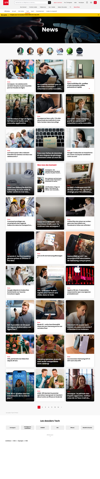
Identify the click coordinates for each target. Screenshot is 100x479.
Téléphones (43, 7)
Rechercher (49, 2)
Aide (75, 2)
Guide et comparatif (51, 11)
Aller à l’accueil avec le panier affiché (87, 2)
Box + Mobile (52, 7)
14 (58, 407)
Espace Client (95, 2)
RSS (26, 441)
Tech (27, 11)
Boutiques (81, 2)
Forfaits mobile (33, 7)
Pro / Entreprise (68, 2)
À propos (20, 441)
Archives (8, 441)
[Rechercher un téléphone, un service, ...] (31, 2)
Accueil (14, 11)
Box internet (23, 7)
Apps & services (58, 2)
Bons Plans (77, 7)
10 (55, 407)
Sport (32, 11)
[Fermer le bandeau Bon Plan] (98, 15)
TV (70, 7)
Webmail (91, 2)
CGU (14, 441)
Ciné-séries (21, 11)
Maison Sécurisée (62, 7)
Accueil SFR (6, 2)
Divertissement (40, 11)
